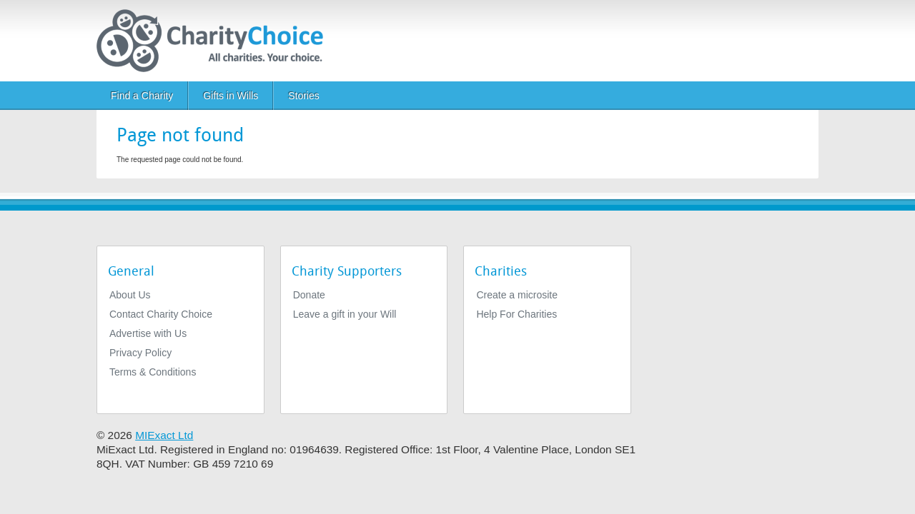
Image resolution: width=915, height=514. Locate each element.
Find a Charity (142, 95)
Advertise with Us (148, 333)
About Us (130, 295)
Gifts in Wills (230, 95)
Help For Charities (516, 314)
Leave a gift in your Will (345, 314)
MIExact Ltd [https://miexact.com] (164, 435)
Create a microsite (517, 295)
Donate (309, 295)
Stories (304, 95)
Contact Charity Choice (160, 314)
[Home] (216, 40)
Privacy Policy (140, 352)
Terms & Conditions (152, 372)
